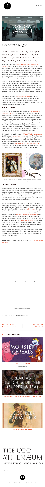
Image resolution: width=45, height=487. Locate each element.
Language (25, 315)
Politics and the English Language (32, 134)
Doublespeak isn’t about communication (27, 143)
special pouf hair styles (26, 220)
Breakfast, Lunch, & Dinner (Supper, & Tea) (23, 396)
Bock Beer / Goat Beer (22, 429)
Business (18, 315)
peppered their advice (23, 96)
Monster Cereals (22, 364)
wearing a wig (29, 209)
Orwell (23, 312)
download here (16, 136)
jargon (7, 312)
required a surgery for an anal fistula (27, 214)
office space (16, 312)
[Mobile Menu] (39, 6)
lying (11, 312)
